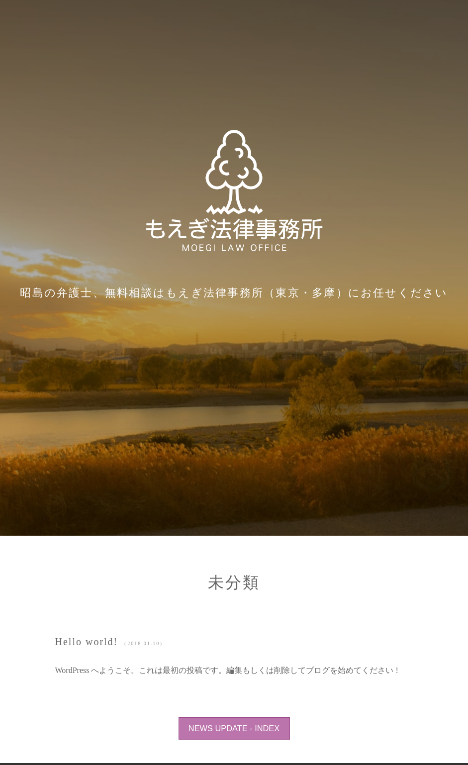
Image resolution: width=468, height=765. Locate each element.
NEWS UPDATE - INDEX (234, 728)
